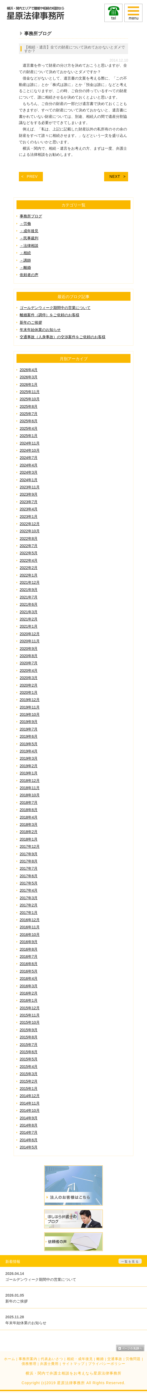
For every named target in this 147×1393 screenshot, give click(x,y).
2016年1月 (29, 1000)
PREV (32, 176)
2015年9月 (29, 1030)
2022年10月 (30, 531)
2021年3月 (29, 612)
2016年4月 (29, 978)
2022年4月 (29, 560)
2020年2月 (29, 685)
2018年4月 (29, 817)
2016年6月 (29, 964)
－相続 (25, 253)
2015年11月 (30, 1015)
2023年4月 (29, 509)
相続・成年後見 (80, 1359)
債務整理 (29, 1364)
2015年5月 (29, 1059)
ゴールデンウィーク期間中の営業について (55, 308)
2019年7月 (29, 729)
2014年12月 (30, 1096)
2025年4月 (29, 428)
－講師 (25, 260)
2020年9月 (29, 648)
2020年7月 (29, 663)
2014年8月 (29, 1125)
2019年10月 (30, 714)
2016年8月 (29, 949)
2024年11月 (30, 443)
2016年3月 (29, 986)
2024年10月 (30, 450)
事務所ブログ (31, 216)
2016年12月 (30, 920)
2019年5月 (29, 744)
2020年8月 (29, 656)
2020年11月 (30, 641)
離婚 (100, 1359)
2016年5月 (29, 971)
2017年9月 (29, 854)
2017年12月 (30, 846)
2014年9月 (29, 1118)
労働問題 (133, 1359)
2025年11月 (30, 392)
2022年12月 (30, 524)
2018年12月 (30, 780)
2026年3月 (29, 377)
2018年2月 (29, 832)
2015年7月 (29, 1044)
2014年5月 (29, 1147)
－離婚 (25, 267)
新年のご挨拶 (31, 322)
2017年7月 (29, 868)
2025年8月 (29, 406)
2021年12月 (30, 582)
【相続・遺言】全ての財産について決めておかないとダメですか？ (74, 49)
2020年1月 (29, 692)
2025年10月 (30, 399)
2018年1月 (29, 839)
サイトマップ (73, 1364)
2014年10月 (30, 1110)
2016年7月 (29, 956)
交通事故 (114, 1359)
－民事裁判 (29, 238)
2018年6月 (29, 810)
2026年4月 (29, 370)
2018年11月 (30, 788)
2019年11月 (30, 707)
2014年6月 (29, 1140)
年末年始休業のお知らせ (40, 329)
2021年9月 (29, 590)
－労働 (25, 223)
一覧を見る (130, 1261)
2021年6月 (29, 604)
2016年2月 (29, 993)
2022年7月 (29, 546)
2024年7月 (29, 457)
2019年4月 (29, 751)
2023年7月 (29, 502)
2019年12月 (30, 700)
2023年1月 (29, 516)
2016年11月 (30, 927)
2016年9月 (29, 942)
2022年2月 (29, 568)
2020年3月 (29, 678)
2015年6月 (29, 1052)
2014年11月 (30, 1103)
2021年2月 (29, 619)
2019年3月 (29, 758)
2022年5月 (29, 553)
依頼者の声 (29, 275)
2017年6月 (29, 876)
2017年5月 (29, 883)
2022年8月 (29, 538)
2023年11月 (30, 487)
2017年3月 (29, 898)
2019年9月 (29, 722)
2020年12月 (30, 634)
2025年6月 (29, 421)
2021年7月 (29, 597)
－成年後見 (29, 231)
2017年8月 (29, 861)
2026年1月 (29, 384)
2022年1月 (29, 575)
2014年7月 (29, 1132)
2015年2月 (29, 1081)
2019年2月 (29, 766)
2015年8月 (29, 1037)
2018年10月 (30, 795)
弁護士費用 (49, 1364)
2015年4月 (29, 1066)
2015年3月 (29, 1074)
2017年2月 (29, 905)
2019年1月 (29, 773)
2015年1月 (29, 1088)
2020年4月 (29, 670)
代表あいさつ (52, 1359)
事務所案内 (28, 1359)
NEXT (114, 176)
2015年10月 (30, 1022)
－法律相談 (29, 245)
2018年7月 (29, 802)
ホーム (9, 1359)
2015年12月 (30, 1008)
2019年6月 (29, 736)
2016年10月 (30, 934)
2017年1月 (29, 912)
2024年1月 (29, 480)
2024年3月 (29, 472)
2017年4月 (29, 890)
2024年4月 (29, 465)
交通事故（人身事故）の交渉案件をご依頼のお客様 (62, 337)
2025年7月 (29, 414)
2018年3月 (29, 824)
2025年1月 (29, 436)
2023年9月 (29, 494)
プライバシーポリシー (106, 1364)
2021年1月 (29, 626)
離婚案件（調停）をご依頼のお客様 (49, 315)
